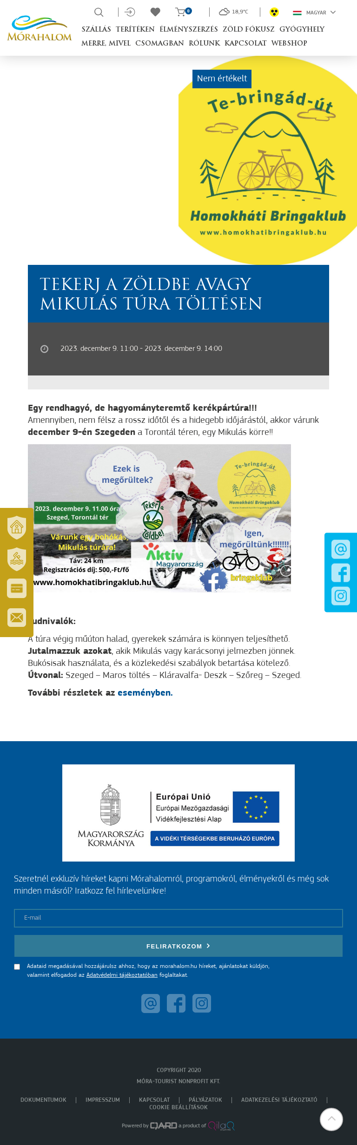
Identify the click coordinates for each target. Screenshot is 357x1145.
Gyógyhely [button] (301, 29)
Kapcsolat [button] (246, 43)
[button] (331, 1119)
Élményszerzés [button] (188, 29)
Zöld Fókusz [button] (249, 29)
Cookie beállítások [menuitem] (178, 1108)
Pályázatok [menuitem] (205, 1100)
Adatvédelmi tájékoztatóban (122, 975)
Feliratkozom (178, 946)
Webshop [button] (289, 43)
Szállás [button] (96, 29)
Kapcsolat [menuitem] (154, 1100)
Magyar (314, 12)
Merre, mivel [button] (106, 43)
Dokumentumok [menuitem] (43, 1100)
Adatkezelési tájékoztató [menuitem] (279, 1100)
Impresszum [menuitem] (103, 1100)
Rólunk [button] (204, 43)
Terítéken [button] (135, 29)
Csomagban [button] (159, 43)
